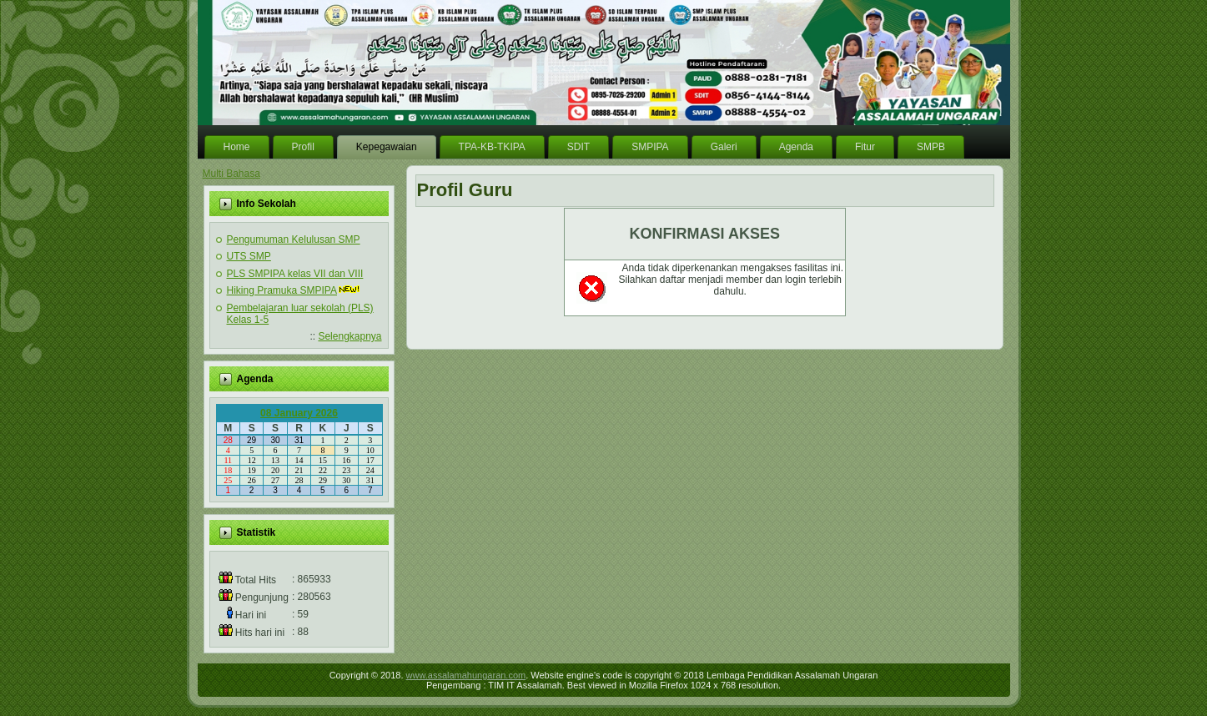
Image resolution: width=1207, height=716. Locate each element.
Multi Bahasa (231, 173)
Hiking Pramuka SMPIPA (282, 290)
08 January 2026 (299, 413)
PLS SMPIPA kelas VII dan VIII (295, 274)
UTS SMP (249, 256)
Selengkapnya (349, 336)
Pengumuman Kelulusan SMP (293, 239)
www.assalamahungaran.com (466, 675)
